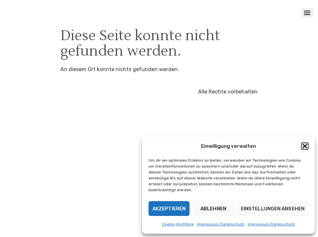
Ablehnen (213, 209)
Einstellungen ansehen (273, 209)
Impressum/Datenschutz (220, 224)
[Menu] (307, 13)
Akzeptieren (169, 209)
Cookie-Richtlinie (178, 224)
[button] (305, 146)
